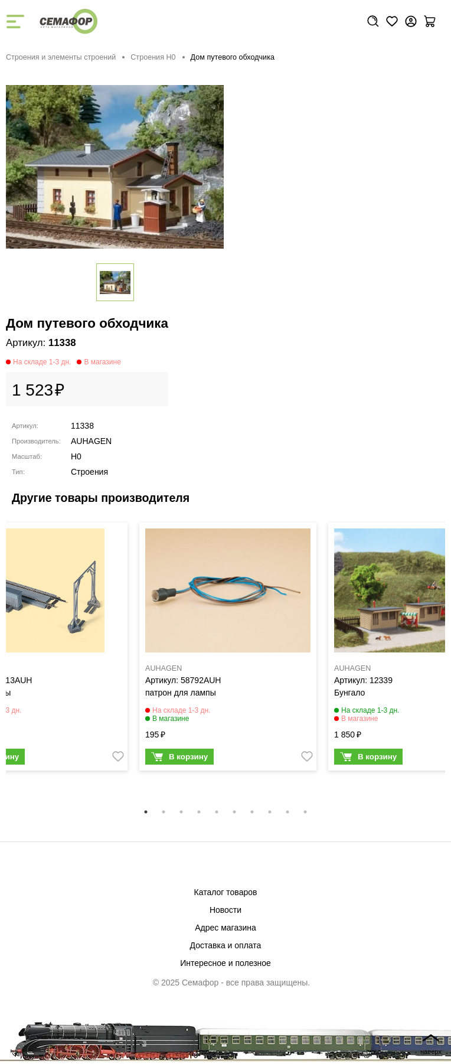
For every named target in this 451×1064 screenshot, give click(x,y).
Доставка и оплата (226, 945)
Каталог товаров (225, 892)
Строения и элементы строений (61, 57)
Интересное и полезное (225, 963)
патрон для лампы (180, 692)
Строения (89, 471)
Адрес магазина (225, 927)
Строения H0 (152, 57)
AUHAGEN (91, 441)
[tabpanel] (227, 649)
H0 (76, 456)
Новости (225, 910)
